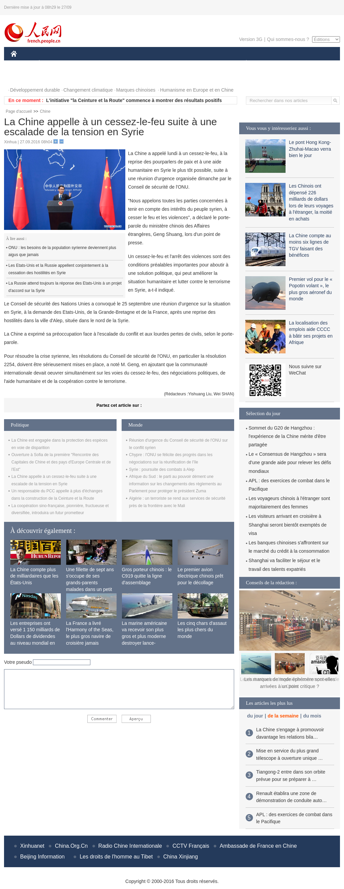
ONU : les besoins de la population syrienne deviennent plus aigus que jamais (62, 251)
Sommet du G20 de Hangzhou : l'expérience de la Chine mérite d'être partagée (287, 436)
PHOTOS (24, 77)
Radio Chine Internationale (130, 846)
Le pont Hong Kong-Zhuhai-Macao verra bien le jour (310, 149)
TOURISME (298, 63)
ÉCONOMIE (51, 63)
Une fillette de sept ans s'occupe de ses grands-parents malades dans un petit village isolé (90, 582)
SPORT (269, 63)
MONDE (82, 63)
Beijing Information (42, 856)
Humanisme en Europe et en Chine (196, 90)
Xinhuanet (32, 846)
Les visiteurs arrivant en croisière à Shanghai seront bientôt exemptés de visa (288, 524)
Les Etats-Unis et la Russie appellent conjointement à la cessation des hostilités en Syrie (58, 269)
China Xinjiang (180, 856)
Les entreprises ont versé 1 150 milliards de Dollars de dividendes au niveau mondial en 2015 (35, 636)
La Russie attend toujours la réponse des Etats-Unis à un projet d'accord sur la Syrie (65, 287)
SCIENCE (140, 63)
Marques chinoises (136, 90)
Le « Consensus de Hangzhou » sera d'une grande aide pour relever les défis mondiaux (290, 462)
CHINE (22, 63)
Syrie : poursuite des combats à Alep (162, 469)
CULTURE (170, 63)
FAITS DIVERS (206, 63)
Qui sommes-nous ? (288, 39)
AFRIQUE (110, 63)
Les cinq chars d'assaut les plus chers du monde (202, 630)
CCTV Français (190, 846)
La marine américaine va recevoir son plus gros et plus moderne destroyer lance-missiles (144, 636)
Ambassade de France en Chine (258, 846)
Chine (45, 111)
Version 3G (250, 39)
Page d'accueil (19, 111)
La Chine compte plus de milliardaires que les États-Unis (34, 576)
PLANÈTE (243, 63)
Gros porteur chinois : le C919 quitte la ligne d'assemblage (147, 576)
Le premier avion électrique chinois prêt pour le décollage (200, 576)
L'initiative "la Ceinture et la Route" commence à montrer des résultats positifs (134, 100)
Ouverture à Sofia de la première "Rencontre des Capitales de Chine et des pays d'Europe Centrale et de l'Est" (61, 462)
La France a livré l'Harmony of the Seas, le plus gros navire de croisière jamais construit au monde (90, 636)
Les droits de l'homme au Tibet (116, 856)
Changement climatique (88, 90)
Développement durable (35, 90)
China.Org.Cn (71, 846)
